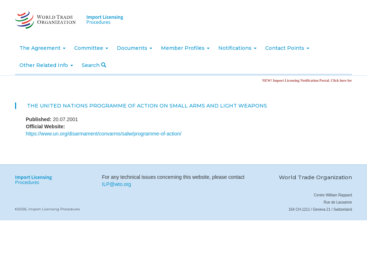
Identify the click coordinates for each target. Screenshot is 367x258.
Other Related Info (46, 65)
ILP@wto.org (116, 184)
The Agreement (42, 48)
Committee (91, 48)
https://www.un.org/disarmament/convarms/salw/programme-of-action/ (103, 134)
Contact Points (287, 48)
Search (94, 65)
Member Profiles (185, 48)
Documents (134, 48)
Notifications (237, 48)
